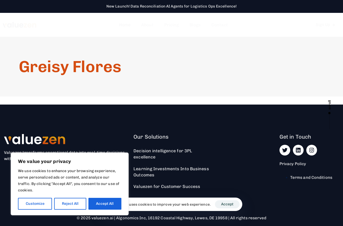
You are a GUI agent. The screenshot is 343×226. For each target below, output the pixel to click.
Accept (227, 204)
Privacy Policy (292, 163)
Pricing (171, 24)
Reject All (70, 203)
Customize (35, 203)
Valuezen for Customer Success (166, 186)
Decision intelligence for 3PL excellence (162, 154)
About (147, 24)
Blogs (195, 24)
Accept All (105, 203)
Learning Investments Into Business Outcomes (171, 171)
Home (125, 24)
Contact (219, 24)
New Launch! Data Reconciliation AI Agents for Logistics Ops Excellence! (171, 6)
